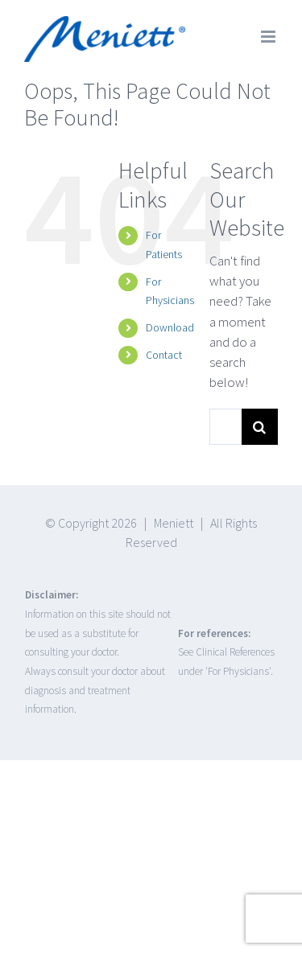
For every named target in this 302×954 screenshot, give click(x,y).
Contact (164, 354)
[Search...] (225, 427)
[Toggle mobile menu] (269, 36)
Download (170, 327)
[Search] (260, 427)
